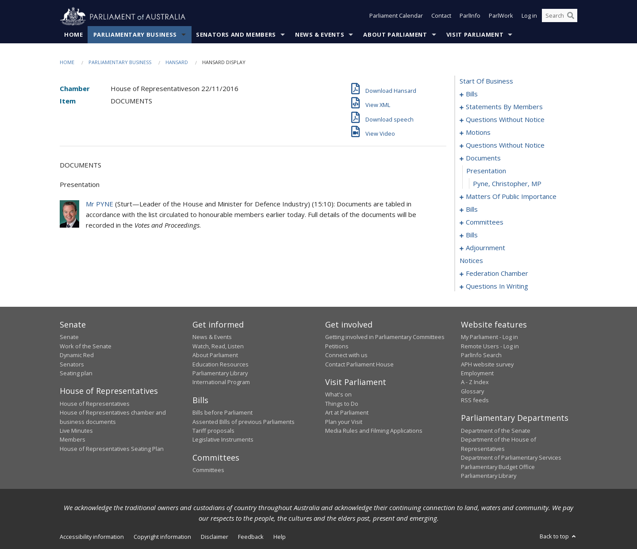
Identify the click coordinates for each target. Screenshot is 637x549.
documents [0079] (483, 158)
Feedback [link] (251, 537)
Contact (441, 17)
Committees (208, 470)
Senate (69, 337)
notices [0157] (471, 260)
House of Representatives (95, 404)
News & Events (319, 35)
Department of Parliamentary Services (511, 458)
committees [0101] (484, 222)
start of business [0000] (486, 81)
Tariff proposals (213, 431)
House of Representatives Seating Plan (112, 449)
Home (73, 35)
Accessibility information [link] (92, 537)
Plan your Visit (343, 422)
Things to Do (341, 404)
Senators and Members (236, 35)
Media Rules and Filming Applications (373, 431)
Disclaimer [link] (214, 537)
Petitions (337, 346)
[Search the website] (559, 16)
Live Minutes (76, 431)
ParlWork (501, 17)
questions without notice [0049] (505, 119)
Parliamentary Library (220, 373)
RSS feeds (475, 400)
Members (72, 440)
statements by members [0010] (504, 107)
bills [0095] (472, 209)
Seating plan (76, 373)
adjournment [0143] (485, 248)
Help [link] (279, 537)
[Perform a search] (570, 16)
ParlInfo (470, 17)
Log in (529, 17)
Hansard (176, 62)
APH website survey (487, 364)
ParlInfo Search (481, 355)
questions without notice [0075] (505, 145)
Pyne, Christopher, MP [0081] (507, 183)
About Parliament (395, 35)
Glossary (472, 391)
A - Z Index (475, 382)
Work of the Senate (85, 346)
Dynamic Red (77, 355)
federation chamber (497, 273)
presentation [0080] (486, 171)
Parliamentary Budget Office (498, 467)
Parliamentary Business (135, 35)
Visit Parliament (474, 35)
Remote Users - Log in (490, 346)
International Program (221, 382)
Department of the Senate (495, 431)
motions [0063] (478, 132)
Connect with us (346, 355)
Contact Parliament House (359, 364)
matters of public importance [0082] (511, 196)
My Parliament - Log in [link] (489, 337)
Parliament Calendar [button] (396, 17)
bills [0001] (472, 94)
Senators (72, 364)
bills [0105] (472, 235)
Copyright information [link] (162, 537)
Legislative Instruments (222, 440)
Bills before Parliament (222, 413)
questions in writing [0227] (497, 286)
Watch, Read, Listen (218, 346)
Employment (477, 373)
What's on (338, 395)
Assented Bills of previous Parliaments (243, 422)
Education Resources (220, 364)
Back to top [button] (558, 537)
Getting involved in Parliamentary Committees (385, 337)
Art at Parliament (346, 413)
